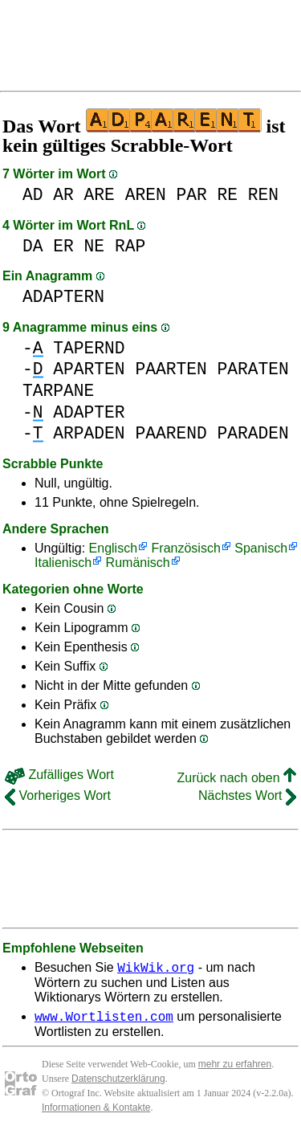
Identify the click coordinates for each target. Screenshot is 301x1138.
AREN (145, 194)
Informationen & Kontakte (96, 1112)
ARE (99, 194)
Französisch (186, 548)
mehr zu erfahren (234, 1069)
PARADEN (252, 433)
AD (32, 194)
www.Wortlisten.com (104, 1021)
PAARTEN (170, 369)
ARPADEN (88, 433)
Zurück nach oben (236, 778)
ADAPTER (88, 412)
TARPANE (58, 390)
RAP (130, 246)
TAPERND (88, 348)
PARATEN (252, 369)
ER (63, 246)
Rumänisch (138, 562)
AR (63, 194)
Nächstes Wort (247, 795)
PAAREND (170, 433)
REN (263, 194)
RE (228, 194)
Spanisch (260, 548)
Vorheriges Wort (58, 795)
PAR (191, 194)
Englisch (113, 548)
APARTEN (88, 369)
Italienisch (63, 562)
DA (32, 246)
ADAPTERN (63, 296)
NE (94, 246)
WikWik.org (155, 969)
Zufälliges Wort (59, 774)
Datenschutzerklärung (118, 1083)
